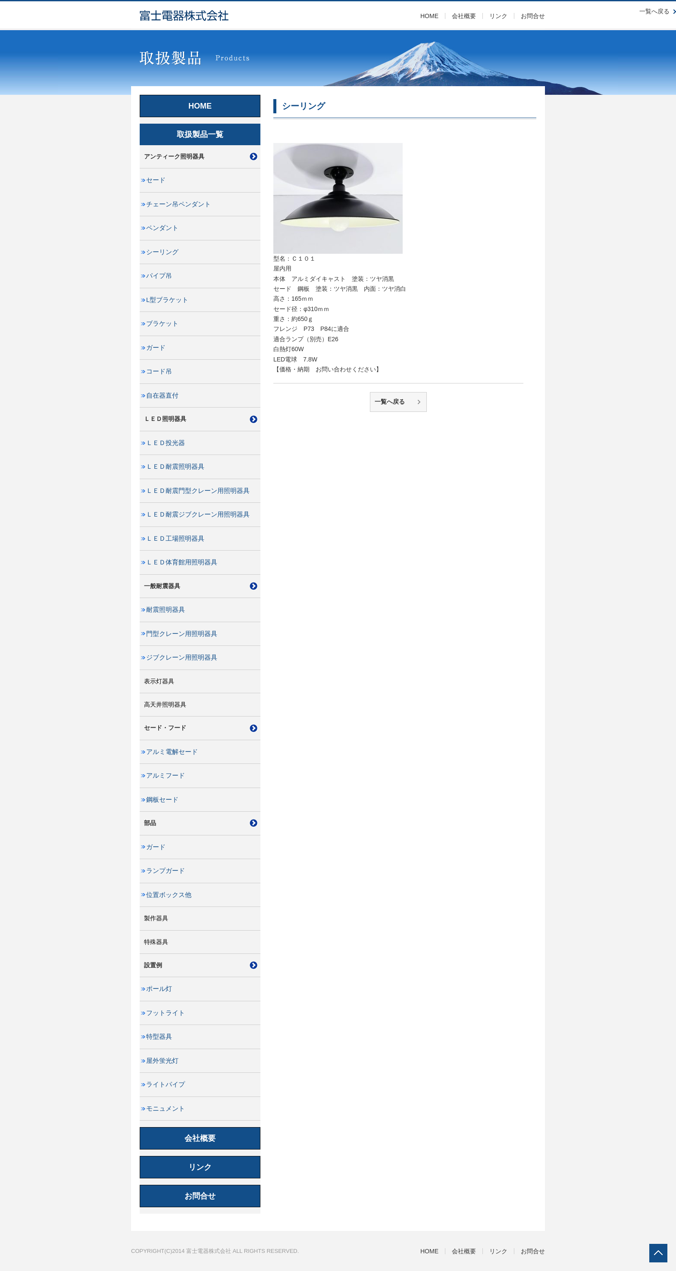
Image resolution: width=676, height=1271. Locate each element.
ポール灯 (159, 988)
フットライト (165, 1012)
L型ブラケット (167, 299)
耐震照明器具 (165, 609)
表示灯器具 (159, 681)
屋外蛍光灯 (162, 1060)
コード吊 (159, 371)
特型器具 (159, 1036)
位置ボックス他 (168, 894)
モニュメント (165, 1108)
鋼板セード (162, 799)
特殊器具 (156, 941)
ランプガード (165, 870)
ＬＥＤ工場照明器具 (175, 538)
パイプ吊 (159, 275)
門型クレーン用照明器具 (181, 633)
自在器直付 (162, 395)
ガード (156, 347)
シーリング (162, 252)
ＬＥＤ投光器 (165, 442)
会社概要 (464, 15)
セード (156, 180)
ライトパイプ (165, 1084)
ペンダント (162, 227)
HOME (429, 15)
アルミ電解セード (172, 751)
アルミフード (165, 775)
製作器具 (156, 918)
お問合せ (533, 15)
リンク (498, 15)
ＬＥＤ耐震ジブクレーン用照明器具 (198, 514)
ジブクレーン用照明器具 (181, 657)
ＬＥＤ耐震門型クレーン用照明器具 (198, 490)
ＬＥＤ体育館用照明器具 (181, 562)
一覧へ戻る (390, 401)
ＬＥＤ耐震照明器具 (175, 466)
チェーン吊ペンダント (178, 204)
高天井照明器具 (165, 704)
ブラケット (162, 323)
